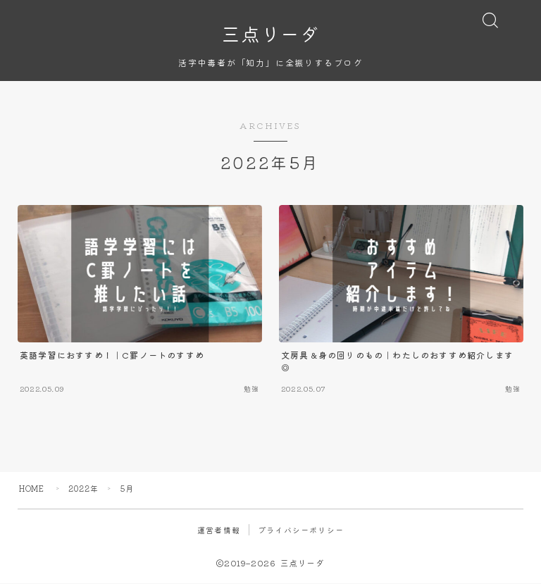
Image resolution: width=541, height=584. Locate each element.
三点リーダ (270, 33)
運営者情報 (218, 530)
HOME (32, 489)
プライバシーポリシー (301, 530)
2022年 (83, 489)
